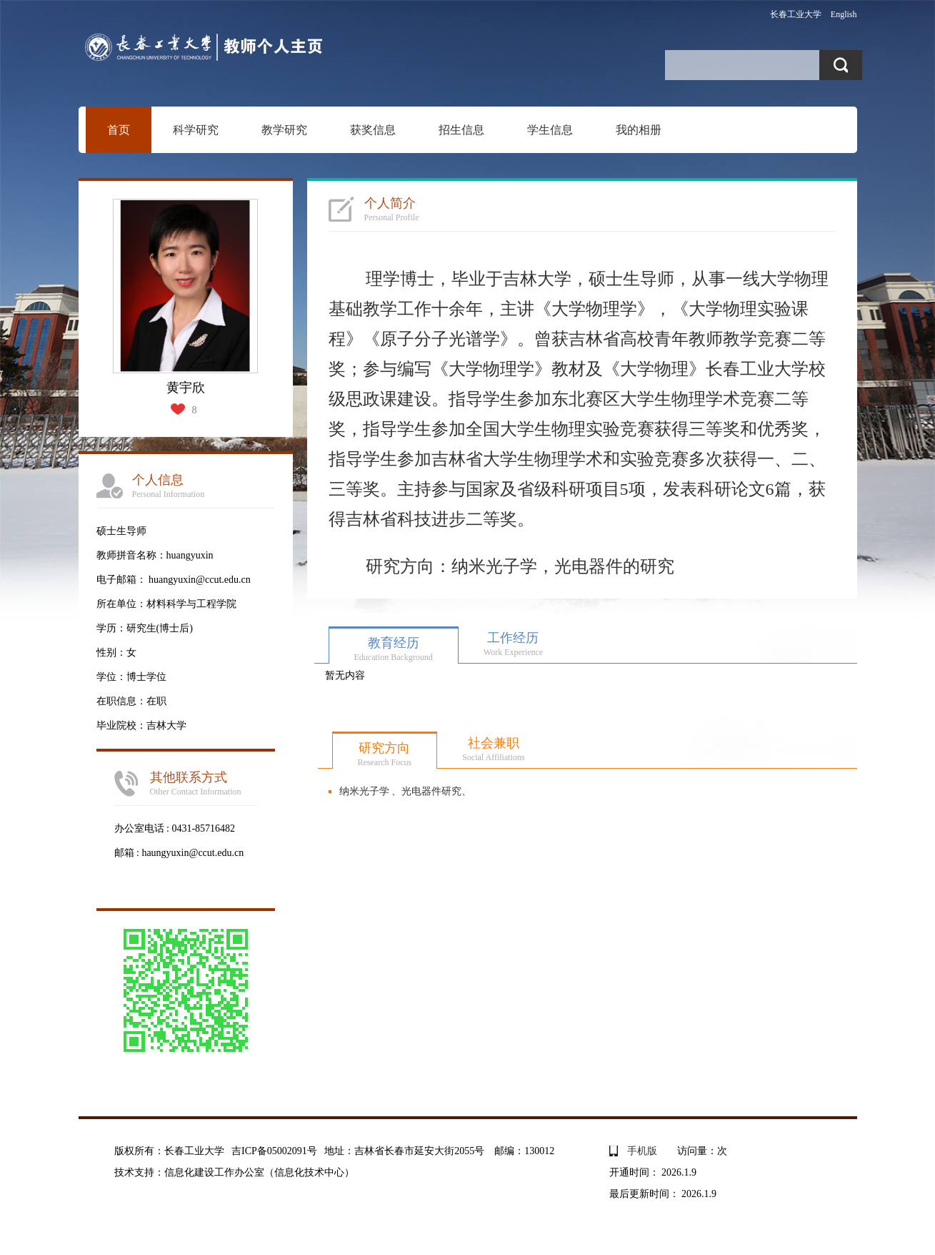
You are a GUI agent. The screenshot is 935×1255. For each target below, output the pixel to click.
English (844, 14)
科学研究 (196, 130)
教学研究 (284, 130)
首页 (118, 130)
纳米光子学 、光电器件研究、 (405, 791)
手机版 (642, 1151)
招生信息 (461, 130)
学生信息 (550, 130)
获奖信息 (373, 130)
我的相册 (638, 130)
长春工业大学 (795, 14)
